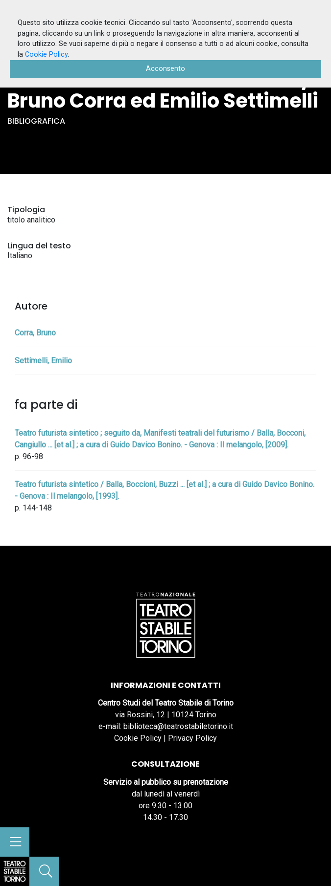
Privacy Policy (192, 738)
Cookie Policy (138, 738)
